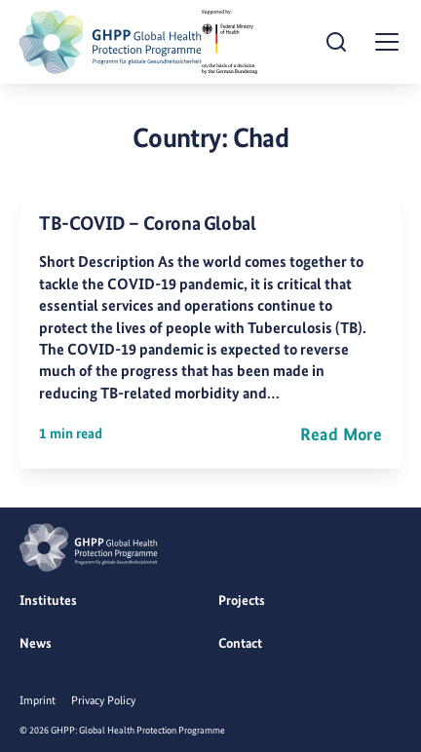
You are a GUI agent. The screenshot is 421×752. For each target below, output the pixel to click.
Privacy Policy (103, 700)
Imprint (37, 700)
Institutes (48, 600)
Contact (240, 643)
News (35, 643)
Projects (241, 600)
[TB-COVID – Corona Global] (210, 330)
